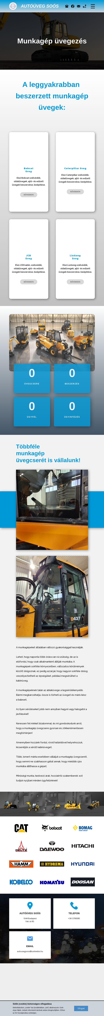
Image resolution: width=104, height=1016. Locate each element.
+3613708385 (74, 918)
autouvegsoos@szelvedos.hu (30, 951)
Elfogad (81, 1008)
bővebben (29, 195)
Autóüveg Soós (40, 6)
